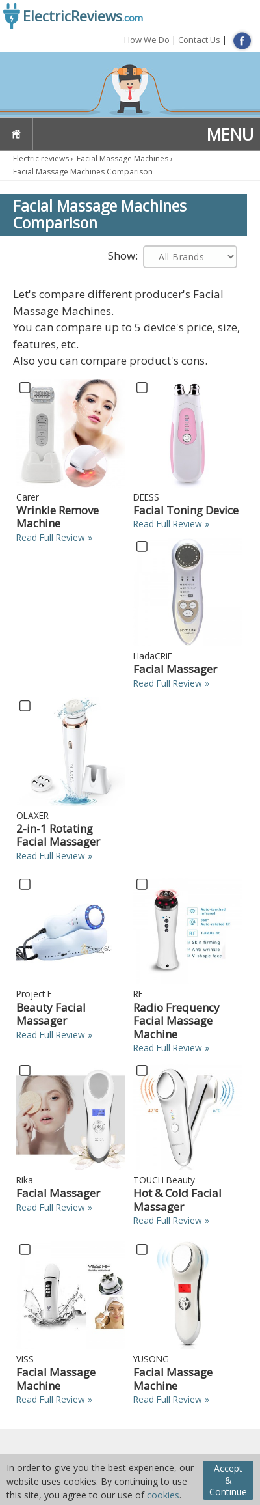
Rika (24, 1180)
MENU (230, 134)
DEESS (146, 497)
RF (138, 993)
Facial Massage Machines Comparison (83, 171)
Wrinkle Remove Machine (57, 517)
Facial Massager (175, 668)
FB (242, 40)
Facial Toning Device (186, 510)
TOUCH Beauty (164, 1180)
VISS (25, 1359)
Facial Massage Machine (56, 1378)
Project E (34, 993)
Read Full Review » (54, 537)
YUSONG (151, 1359)
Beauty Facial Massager (51, 1014)
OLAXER (32, 815)
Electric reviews (41, 158)
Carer (27, 497)
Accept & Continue (228, 1480)
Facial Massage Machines (122, 158)
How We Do (147, 40)
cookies (163, 1495)
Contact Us (199, 40)
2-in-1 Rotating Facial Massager (58, 835)
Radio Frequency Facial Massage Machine (176, 1021)
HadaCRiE (152, 656)
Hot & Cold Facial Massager (177, 1199)
